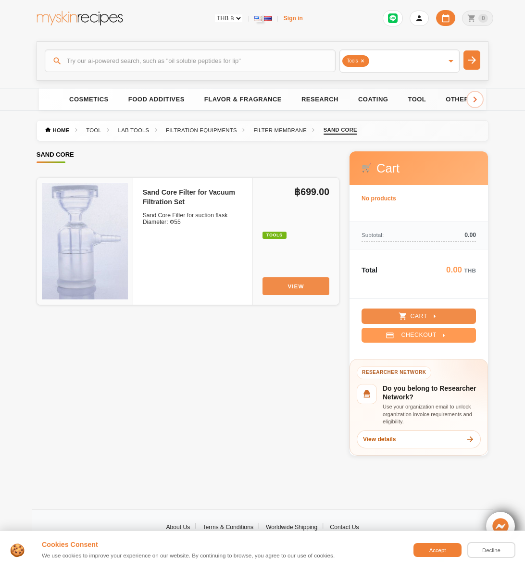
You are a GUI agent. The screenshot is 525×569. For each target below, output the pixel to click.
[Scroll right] (475, 99)
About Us (178, 527)
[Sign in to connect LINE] (393, 18)
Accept (437, 550)
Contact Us (344, 527)
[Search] (190, 60)
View (296, 286)
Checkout (417, 335)
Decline (491, 550)
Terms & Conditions (227, 527)
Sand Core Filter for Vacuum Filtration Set (189, 197)
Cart (418, 316)
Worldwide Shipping (291, 527)
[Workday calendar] (445, 18)
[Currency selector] (228, 18)
